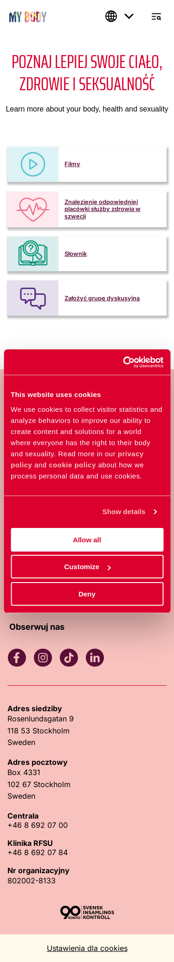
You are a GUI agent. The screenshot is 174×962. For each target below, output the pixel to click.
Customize (87, 567)
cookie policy (72, 465)
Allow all (87, 540)
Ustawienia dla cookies (87, 948)
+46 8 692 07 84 (37, 852)
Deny (87, 594)
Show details (124, 511)
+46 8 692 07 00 (37, 825)
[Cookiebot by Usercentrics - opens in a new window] (123, 362)
